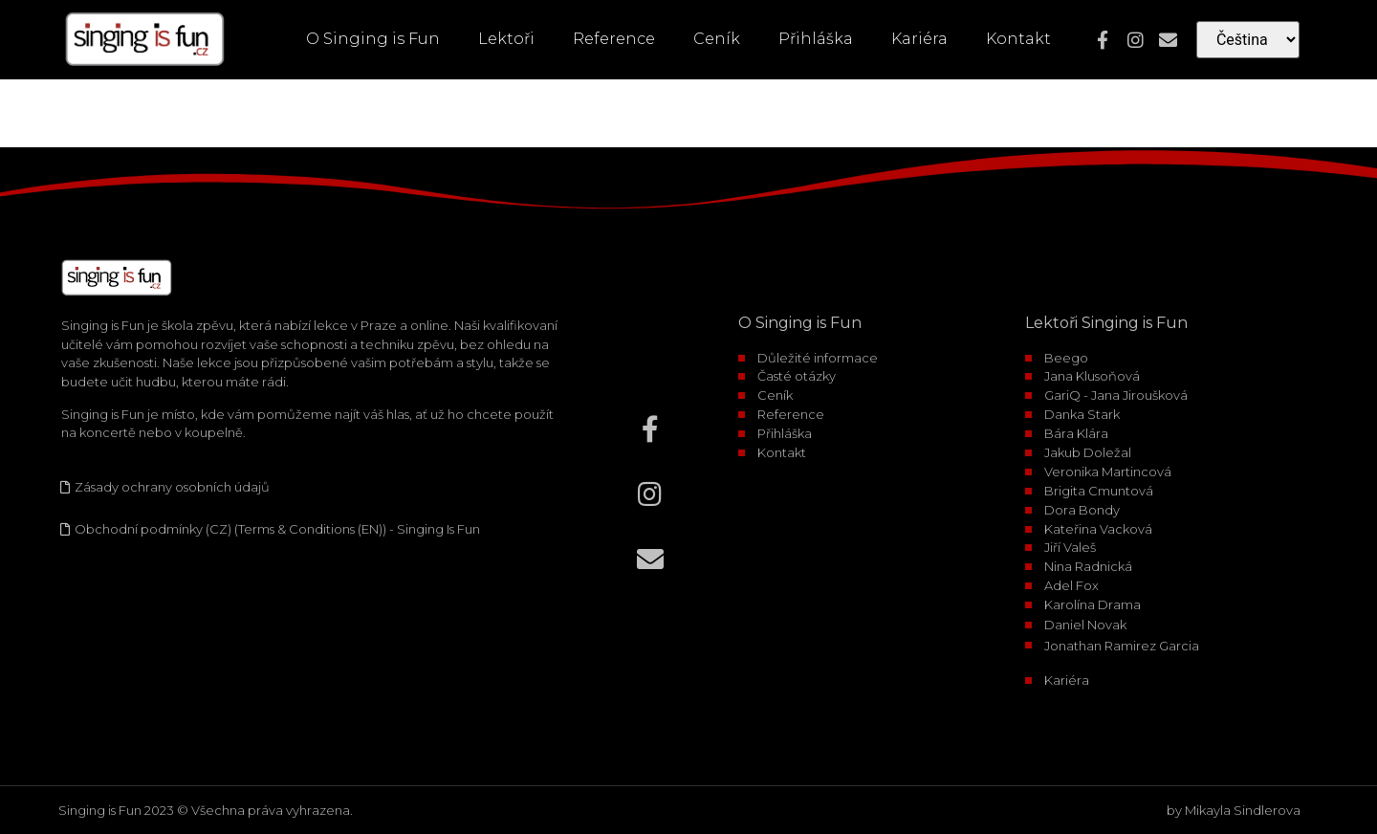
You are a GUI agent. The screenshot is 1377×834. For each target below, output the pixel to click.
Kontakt (1018, 39)
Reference (614, 39)
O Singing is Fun (373, 39)
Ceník (716, 39)
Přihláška (815, 39)
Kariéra (919, 39)
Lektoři (506, 39)
